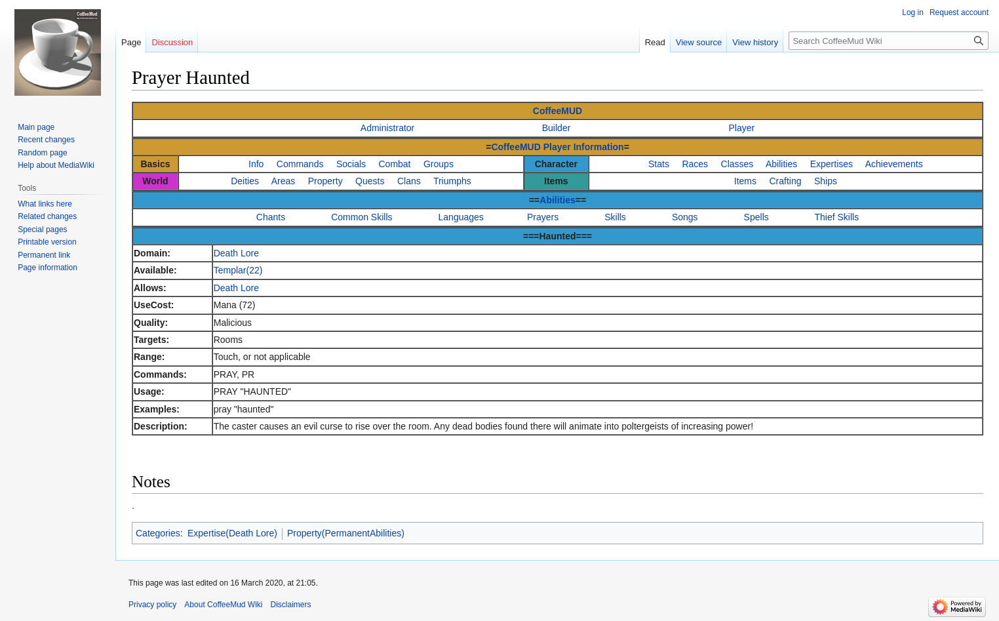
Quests (369, 181)
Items (745, 181)
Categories (158, 533)
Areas (283, 181)
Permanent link (44, 255)
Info (256, 164)
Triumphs (452, 181)
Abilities (781, 164)
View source (699, 42)
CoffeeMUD (557, 111)
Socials (351, 164)
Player (742, 128)
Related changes (47, 216)
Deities (245, 181)
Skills (615, 217)
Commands (300, 164)
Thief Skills (837, 217)
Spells (756, 217)
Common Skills (361, 217)
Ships (825, 181)
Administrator (387, 128)
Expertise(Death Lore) (232, 533)
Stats (658, 164)
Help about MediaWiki (56, 165)
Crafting (785, 181)
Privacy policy (152, 604)
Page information (47, 267)
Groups (438, 164)
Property (325, 181)
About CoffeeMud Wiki (223, 604)
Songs (685, 217)
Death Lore (236, 253)
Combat (394, 164)
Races (695, 164)
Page (131, 42)
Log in (913, 12)
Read (655, 42)
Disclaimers (291, 604)
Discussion (172, 42)
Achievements (894, 164)
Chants (270, 217)
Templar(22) (238, 270)
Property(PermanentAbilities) (345, 533)
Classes (737, 164)
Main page (36, 127)
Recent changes (46, 139)
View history (755, 42)
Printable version (47, 242)
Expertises (831, 164)
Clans (409, 181)
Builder (556, 128)
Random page (42, 152)
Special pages (42, 229)
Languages (461, 217)
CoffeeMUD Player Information (557, 147)
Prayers (542, 217)
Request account (959, 12)
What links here (45, 204)
